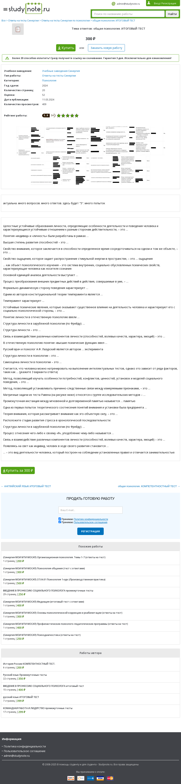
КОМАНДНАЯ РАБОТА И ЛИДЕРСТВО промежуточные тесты (37, 708)
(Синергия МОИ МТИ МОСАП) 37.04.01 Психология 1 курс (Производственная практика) (54, 579)
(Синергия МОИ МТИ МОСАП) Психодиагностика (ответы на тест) (42, 635)
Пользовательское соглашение (24, 751)
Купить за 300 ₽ (19, 470)
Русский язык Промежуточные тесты (25, 675)
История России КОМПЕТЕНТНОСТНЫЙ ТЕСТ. (29, 663)
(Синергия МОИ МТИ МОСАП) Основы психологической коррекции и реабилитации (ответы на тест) (62, 612)
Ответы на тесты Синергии (23, 20)
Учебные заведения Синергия (61, 71)
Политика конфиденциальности (25, 746)
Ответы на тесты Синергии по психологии (65, 20)
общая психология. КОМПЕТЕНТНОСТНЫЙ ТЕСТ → (149, 486)
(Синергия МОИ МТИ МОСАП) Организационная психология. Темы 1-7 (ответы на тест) (54, 557)
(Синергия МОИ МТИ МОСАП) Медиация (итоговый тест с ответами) (43, 601)
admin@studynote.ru (128, 3)
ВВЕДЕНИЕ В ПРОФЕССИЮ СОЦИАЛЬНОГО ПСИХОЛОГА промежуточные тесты (48, 590)
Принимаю (85, 519)
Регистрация (90, 531)
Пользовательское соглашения (90, 522)
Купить (68, 47)
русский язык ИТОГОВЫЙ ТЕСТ (21, 697)
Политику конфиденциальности (91, 519)
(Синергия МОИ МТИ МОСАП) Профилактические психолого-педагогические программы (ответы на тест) (65, 624)
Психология (49, 80)
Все (4, 20)
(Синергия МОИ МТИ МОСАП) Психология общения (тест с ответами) (44, 568)
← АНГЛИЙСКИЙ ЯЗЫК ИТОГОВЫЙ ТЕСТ (26, 486)
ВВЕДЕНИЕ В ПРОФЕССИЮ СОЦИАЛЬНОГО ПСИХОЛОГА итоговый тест (43, 686)
